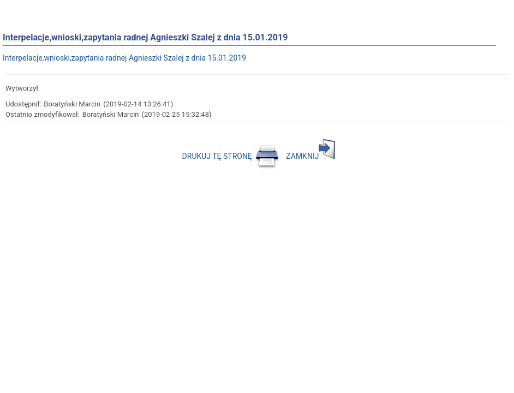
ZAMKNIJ (310, 156)
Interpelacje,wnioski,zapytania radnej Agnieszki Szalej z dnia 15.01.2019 (124, 57)
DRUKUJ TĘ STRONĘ (231, 156)
